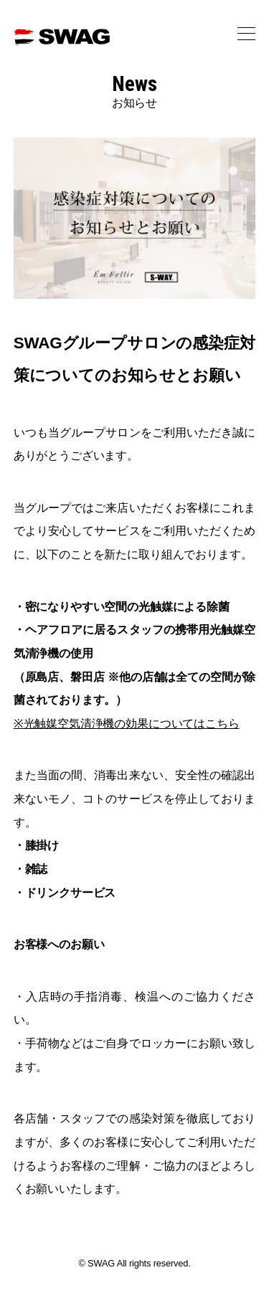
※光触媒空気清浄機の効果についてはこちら (127, 723)
